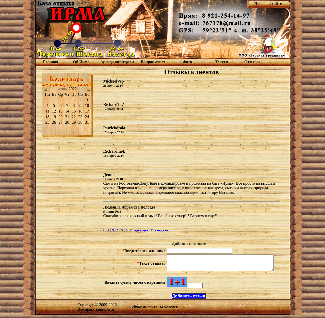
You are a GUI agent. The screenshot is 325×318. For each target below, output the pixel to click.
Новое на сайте (268, 4)
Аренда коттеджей (117, 62)
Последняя (159, 230)
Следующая (139, 230)
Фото (187, 62)
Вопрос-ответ (153, 62)
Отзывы (252, 62)
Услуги (221, 62)
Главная (50, 62)
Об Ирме (81, 62)
